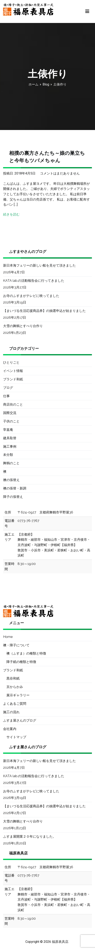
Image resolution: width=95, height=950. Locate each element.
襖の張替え (11, 480)
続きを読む (11, 214)
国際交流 (9, 413)
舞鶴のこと (11, 463)
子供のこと (11, 421)
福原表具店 (60, 942)
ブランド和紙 (13, 379)
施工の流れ (11, 712)
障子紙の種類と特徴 (21, 662)
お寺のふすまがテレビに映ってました (31, 296)
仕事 (6, 396)
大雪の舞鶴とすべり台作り (23, 326)
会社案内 (9, 729)
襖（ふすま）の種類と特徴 (26, 653)
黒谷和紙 (13, 678)
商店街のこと (13, 404)
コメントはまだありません (60, 173)
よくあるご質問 (14, 704)
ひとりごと (11, 362)
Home (8, 637)
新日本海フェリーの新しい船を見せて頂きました (39, 265)
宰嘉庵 (8, 430)
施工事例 (9, 446)
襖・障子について (16, 645)
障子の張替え (13, 497)
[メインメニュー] (87, 11)
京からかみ (14, 687)
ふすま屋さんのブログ (19, 720)
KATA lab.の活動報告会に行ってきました (33, 281)
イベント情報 (13, 371)
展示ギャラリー (18, 695)
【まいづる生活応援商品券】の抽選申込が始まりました (44, 311)
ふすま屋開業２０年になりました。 (29, 836)
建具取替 (9, 438)
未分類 (8, 455)
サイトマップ (16, 737)
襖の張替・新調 (14, 488)
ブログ (8, 388)
